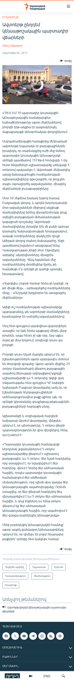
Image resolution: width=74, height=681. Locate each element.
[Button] (66, 60)
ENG (47, 676)
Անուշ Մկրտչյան (12, 45)
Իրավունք (10, 17)
